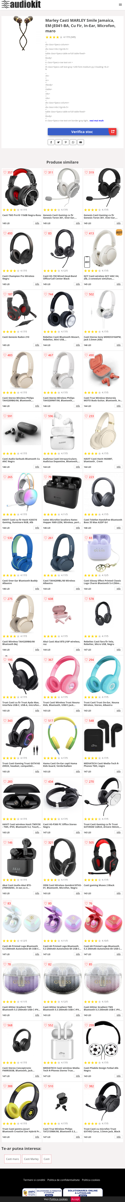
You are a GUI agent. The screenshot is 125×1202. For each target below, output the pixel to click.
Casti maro (12, 1159)
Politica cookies (91, 1180)
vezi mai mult (97, 120)
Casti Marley (31, 1159)
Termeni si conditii (34, 1180)
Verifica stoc (94, 131)
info (37, 223)
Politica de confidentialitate (63, 1180)
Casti (46, 1159)
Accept (76, 1199)
